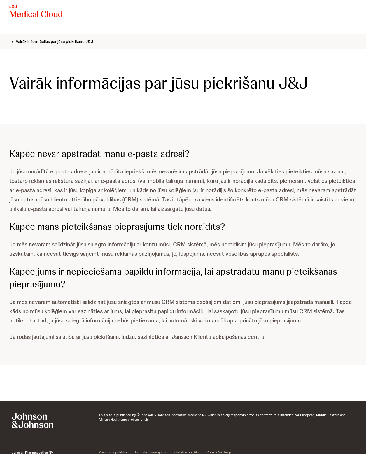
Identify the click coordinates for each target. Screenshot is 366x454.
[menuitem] (11, 28)
